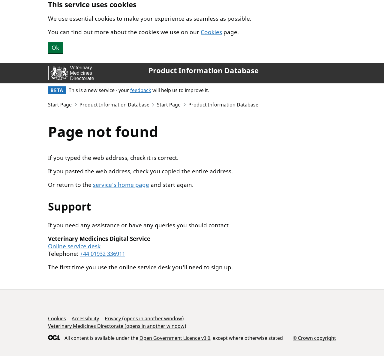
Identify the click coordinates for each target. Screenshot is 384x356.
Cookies (211, 32)
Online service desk (74, 246)
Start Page (60, 104)
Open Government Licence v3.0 (175, 338)
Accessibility (85, 318)
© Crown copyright (314, 338)
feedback (140, 90)
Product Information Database (203, 70)
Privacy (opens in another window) (144, 318)
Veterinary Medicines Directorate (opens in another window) (117, 326)
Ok (55, 48)
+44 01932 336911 (102, 254)
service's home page (121, 185)
